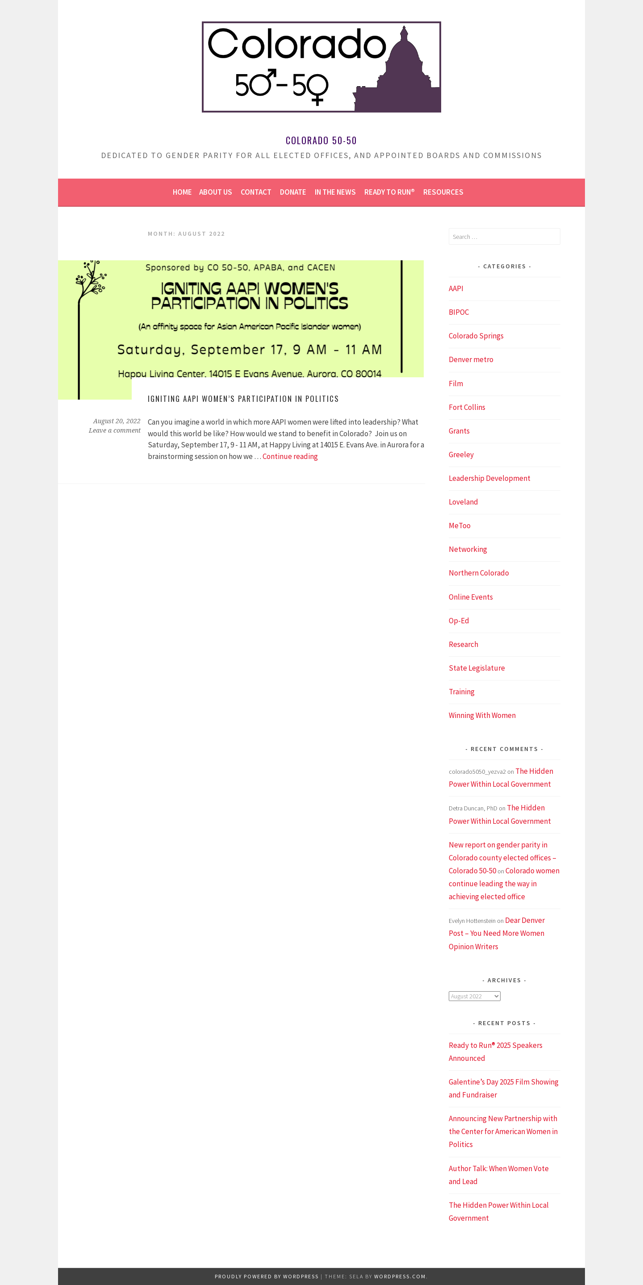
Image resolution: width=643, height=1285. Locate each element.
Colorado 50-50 (321, 140)
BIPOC (459, 312)
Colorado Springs (476, 336)
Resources (443, 192)
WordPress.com (400, 1276)
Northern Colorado (479, 573)
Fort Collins (467, 407)
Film (456, 383)
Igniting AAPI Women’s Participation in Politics (243, 398)
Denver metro (471, 359)
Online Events (471, 597)
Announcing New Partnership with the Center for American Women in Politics (503, 1131)
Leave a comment (115, 430)
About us (215, 192)
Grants (459, 431)
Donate (293, 192)
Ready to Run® (389, 192)
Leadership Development (489, 478)
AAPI (456, 288)
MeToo (460, 525)
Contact (256, 192)
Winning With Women (482, 715)
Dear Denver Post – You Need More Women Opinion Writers (497, 933)
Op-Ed (459, 621)
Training (462, 692)
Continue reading (290, 456)
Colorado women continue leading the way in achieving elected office (504, 883)
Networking (468, 549)
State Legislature (477, 668)
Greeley (461, 454)
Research (463, 644)
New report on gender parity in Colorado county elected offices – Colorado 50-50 (502, 858)
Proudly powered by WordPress (267, 1276)
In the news (335, 192)
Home (182, 192)
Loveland (463, 502)
